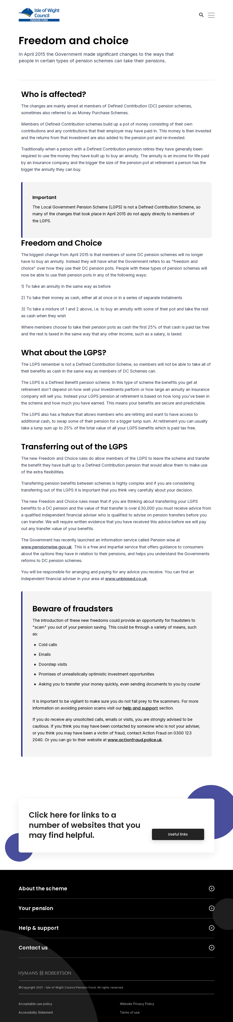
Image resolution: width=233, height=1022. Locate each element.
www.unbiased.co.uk (126, 578)
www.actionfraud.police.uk (135, 740)
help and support (140, 708)
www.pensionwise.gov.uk (46, 547)
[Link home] (39, 15)
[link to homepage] (45, 973)
